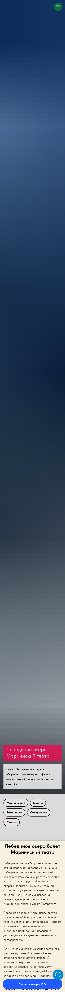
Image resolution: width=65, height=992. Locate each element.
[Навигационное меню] (58, 7)
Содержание (38, 812)
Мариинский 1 (16, 802)
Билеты (38, 802)
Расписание (14, 812)
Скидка (12, 822)
